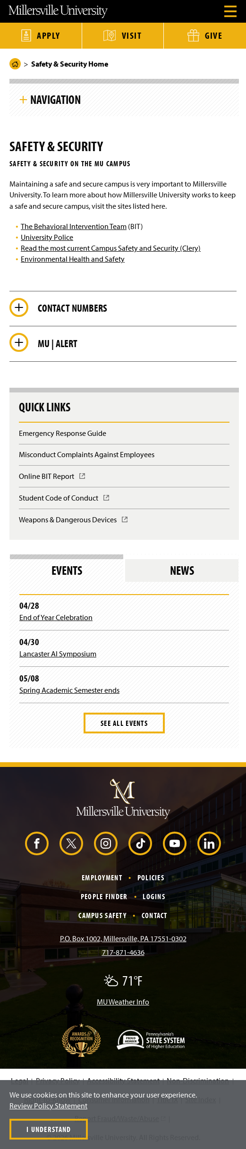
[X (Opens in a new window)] (71, 843)
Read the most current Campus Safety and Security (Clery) (111, 248)
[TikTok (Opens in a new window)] (140, 843)
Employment (102, 877)
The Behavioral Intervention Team (74, 226)
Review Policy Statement (48, 1105)
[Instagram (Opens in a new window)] (106, 843)
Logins (154, 896)
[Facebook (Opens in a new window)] (37, 843)
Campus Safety (102, 915)
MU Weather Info (123, 1001)
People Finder (104, 896)
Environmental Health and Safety (73, 259)
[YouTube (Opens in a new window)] (175, 843)
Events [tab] (66, 570)
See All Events (124, 723)
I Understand (48, 1129)
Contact (155, 915)
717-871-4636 (123, 952)
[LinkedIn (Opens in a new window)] (209, 843)
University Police (47, 237)
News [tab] (182, 570)
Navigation (55, 99)
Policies (150, 877)
